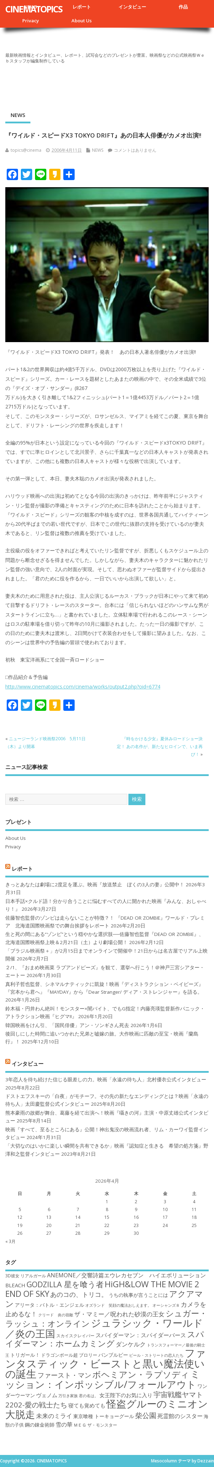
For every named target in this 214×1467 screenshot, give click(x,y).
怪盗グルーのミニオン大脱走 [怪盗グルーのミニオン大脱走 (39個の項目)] (106, 1409)
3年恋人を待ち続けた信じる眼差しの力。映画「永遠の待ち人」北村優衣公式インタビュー (105, 1079)
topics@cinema (26, 150)
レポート (82, 7)
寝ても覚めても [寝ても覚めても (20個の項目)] (86, 1405)
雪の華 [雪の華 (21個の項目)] (64, 1424)
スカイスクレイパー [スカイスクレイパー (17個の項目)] (75, 1336)
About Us (81, 20)
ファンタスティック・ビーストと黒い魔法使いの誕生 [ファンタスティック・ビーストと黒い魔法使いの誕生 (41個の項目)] (105, 1363)
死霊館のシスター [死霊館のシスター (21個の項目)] (180, 1416)
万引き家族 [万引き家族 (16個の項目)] (68, 1395)
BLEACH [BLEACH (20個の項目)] (15, 1285)
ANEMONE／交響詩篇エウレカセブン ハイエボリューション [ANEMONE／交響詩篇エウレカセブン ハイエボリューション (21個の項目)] (126, 1275)
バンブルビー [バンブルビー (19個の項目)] (113, 1354)
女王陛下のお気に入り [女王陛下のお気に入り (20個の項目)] (125, 1395)
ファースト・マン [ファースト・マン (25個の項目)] (64, 1375)
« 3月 (10, 1241)
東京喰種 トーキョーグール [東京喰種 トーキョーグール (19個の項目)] (103, 1416)
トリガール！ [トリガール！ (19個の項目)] (25, 1354)
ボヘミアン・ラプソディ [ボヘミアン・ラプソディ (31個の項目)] (140, 1374)
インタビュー (132, 7)
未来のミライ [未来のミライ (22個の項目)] (54, 1416)
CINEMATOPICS (33, 9)
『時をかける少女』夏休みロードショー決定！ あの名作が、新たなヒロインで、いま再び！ (160, 747)
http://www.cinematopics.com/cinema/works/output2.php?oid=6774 (82, 686)
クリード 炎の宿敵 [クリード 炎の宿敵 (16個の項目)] (55, 1314)
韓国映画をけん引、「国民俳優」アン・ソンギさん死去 (67, 1025)
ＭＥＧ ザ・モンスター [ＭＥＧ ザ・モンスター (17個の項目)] (95, 1425)
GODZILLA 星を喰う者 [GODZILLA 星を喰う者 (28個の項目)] (65, 1284)
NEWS (18, 114)
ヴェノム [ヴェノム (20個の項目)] (46, 1395)
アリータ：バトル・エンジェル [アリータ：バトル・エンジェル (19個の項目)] (49, 1304)
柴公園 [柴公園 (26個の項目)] (145, 1415)
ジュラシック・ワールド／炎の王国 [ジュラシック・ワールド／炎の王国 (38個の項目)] (104, 1328)
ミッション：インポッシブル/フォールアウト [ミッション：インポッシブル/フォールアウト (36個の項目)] (102, 1378)
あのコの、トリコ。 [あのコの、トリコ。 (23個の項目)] (79, 1294)
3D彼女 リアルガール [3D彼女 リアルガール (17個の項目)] (25, 1276)
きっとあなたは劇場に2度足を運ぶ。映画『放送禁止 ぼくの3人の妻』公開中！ (94, 884)
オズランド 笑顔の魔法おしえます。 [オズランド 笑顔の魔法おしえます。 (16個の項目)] (118, 1305)
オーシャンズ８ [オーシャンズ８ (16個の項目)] (166, 1305)
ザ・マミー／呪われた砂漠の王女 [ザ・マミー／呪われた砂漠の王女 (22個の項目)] (119, 1314)
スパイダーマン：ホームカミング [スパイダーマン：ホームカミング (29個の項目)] (104, 1339)
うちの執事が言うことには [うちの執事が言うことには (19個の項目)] (138, 1295)
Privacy (30, 20)
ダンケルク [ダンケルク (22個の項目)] (131, 1344)
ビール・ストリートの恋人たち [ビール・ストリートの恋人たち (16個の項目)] (156, 1355)
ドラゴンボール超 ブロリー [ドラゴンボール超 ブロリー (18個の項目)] (69, 1355)
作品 (183, 7)
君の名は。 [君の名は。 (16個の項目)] (88, 1395)
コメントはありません (135, 150)
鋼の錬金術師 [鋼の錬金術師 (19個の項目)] (39, 1424)
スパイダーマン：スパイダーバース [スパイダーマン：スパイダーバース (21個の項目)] (141, 1335)
